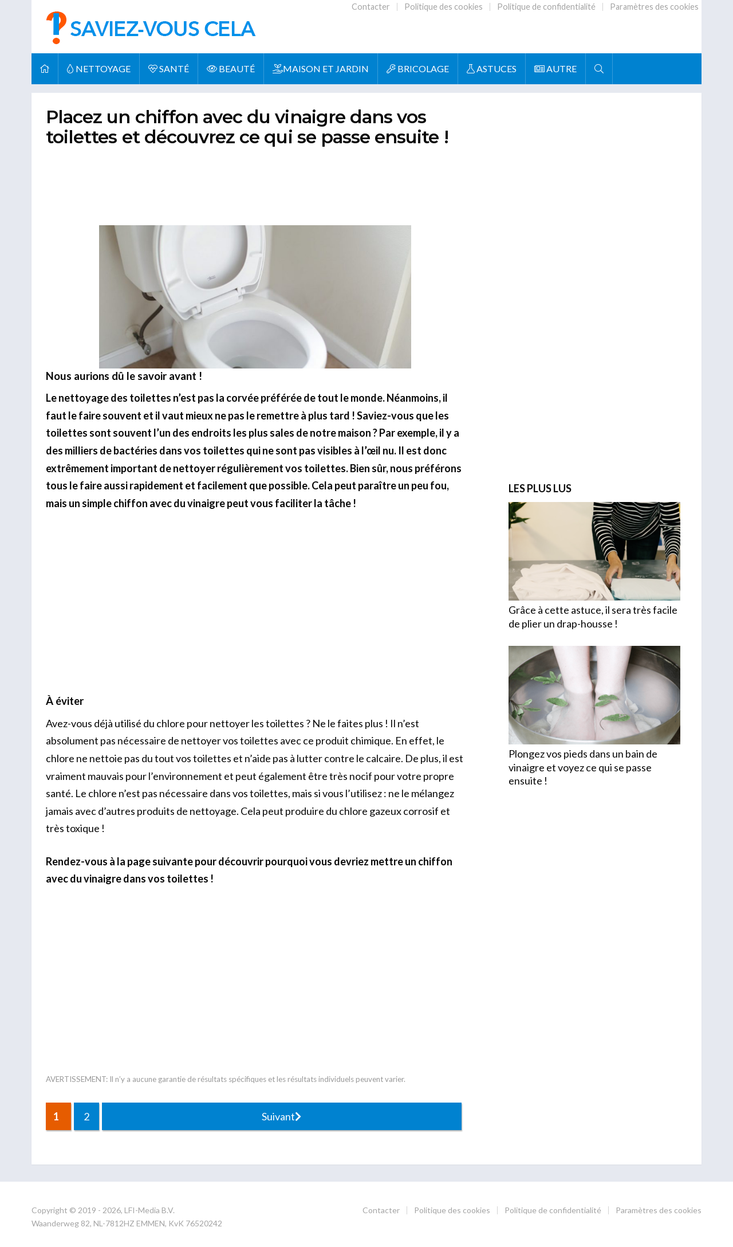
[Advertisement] (254, 183)
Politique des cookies (443, 6)
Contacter (371, 6)
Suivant (281, 1116)
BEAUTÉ (231, 68)
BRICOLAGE (418, 68)
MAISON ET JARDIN (321, 68)
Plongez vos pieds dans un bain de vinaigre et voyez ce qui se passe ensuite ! (583, 767)
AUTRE (555, 68)
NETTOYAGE (99, 68)
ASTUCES (492, 68)
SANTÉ (168, 68)
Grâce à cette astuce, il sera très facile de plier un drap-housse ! (593, 616)
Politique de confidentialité (546, 6)
